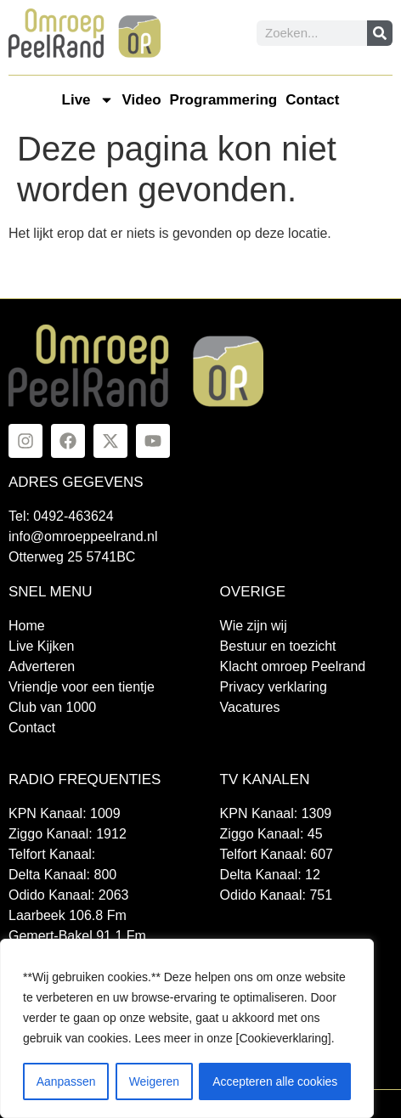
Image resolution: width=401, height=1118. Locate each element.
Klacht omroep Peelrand (293, 666)
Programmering (224, 100)
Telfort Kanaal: (51, 854)
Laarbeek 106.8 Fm (67, 915)
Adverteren (41, 666)
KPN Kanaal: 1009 (64, 813)
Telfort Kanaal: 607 (276, 854)
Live (88, 100)
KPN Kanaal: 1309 (276, 813)
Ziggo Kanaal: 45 (271, 834)
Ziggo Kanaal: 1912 (67, 834)
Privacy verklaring (273, 687)
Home (26, 625)
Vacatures (250, 707)
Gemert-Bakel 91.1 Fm (77, 936)
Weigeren (153, 1081)
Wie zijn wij (253, 625)
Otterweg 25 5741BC (71, 557)
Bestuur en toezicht (278, 646)
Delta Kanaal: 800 (62, 874)
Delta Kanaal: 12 (270, 874)
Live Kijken (41, 646)
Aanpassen (65, 1081)
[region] (187, 1029)
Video (141, 100)
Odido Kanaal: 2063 (68, 895)
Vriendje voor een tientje (81, 687)
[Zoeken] (380, 33)
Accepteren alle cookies (275, 1081)
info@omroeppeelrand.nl (82, 536)
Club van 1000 (52, 707)
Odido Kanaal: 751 (276, 895)
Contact (312, 100)
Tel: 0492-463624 (61, 516)
